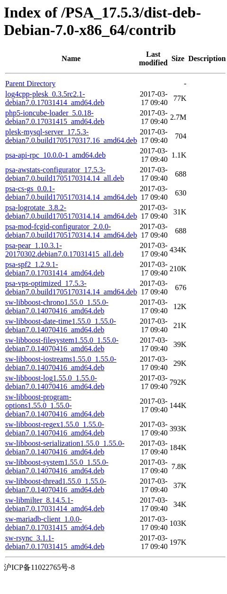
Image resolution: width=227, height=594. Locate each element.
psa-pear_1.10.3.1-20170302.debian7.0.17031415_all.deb (64, 249)
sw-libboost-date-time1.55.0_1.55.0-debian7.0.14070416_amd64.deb (60, 325)
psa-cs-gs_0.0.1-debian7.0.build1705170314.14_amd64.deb (71, 193)
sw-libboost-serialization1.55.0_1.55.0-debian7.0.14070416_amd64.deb (65, 447)
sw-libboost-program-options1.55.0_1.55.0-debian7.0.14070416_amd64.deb (54, 405)
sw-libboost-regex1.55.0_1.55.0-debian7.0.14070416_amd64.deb (54, 428)
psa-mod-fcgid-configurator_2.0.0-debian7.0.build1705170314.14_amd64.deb (71, 230)
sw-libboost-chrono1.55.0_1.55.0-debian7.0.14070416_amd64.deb (57, 306)
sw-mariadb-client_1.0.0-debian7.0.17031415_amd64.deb (54, 523)
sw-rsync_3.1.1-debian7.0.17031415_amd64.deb (54, 542)
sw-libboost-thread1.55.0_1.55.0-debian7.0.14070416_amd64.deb (55, 485)
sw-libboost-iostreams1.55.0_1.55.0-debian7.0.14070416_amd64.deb (61, 363)
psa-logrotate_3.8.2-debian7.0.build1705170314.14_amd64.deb (71, 212)
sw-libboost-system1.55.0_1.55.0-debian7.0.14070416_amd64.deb (57, 466)
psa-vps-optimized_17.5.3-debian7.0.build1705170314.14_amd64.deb (71, 287)
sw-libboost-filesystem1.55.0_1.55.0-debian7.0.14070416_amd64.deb (61, 344)
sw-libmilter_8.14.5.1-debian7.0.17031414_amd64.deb (54, 504)
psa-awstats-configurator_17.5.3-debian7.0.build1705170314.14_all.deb (64, 174)
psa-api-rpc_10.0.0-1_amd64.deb (55, 155)
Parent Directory (30, 84)
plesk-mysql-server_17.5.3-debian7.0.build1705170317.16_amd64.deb (71, 136)
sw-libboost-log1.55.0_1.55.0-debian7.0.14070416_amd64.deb (54, 382)
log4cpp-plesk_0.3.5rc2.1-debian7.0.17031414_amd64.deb (54, 98)
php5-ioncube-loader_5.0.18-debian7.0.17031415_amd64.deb (54, 117)
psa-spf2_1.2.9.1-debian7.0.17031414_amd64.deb (54, 268)
